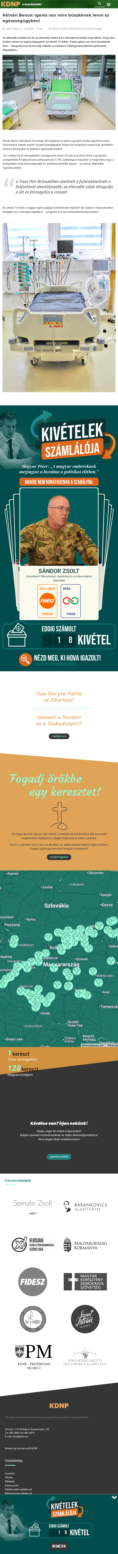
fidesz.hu (32, 1269)
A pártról (9, 1473)
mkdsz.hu (85, 1269)
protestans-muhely (33, 1344)
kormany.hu (85, 1232)
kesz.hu (32, 1306)
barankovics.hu (85, 1194)
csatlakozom (59, 736)
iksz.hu (33, 1232)
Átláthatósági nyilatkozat (18, 1493)
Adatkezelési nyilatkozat (18, 1489)
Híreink (9, 1477)
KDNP (59, 1406)
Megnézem (59, 1546)
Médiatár (10, 1481)
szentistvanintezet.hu (85, 1306)
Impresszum (12, 1485)
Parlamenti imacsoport (85, 1344)
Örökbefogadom (59, 857)
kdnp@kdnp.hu (20, 1436)
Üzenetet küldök (59, 1156)
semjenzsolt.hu (32, 1194)
